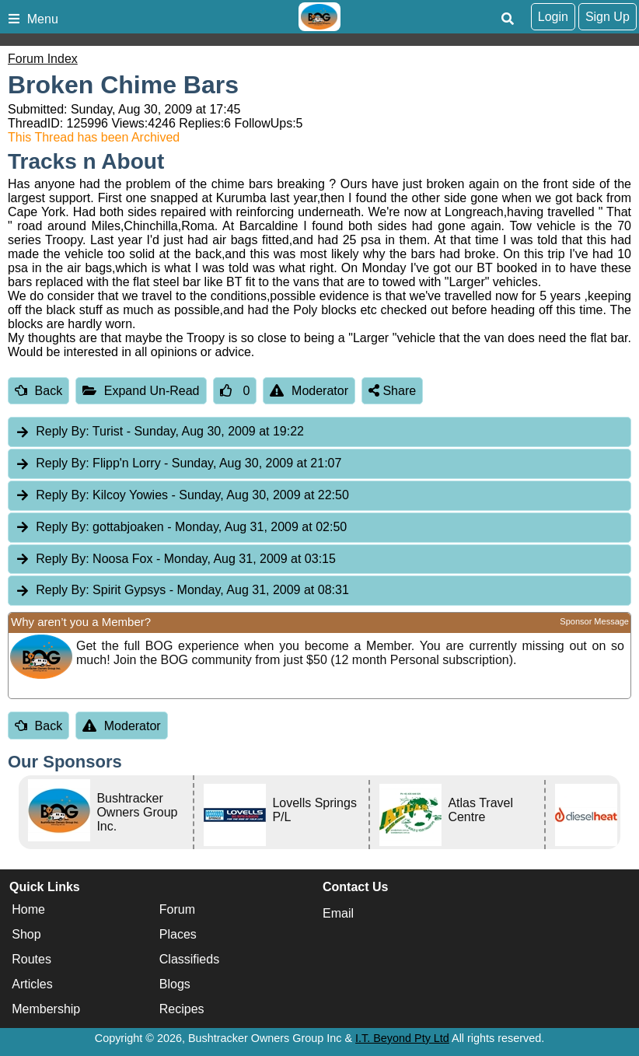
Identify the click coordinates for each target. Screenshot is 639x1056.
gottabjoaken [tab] (181, 527)
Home (28, 909)
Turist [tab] (159, 432)
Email (338, 913)
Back (38, 390)
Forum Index (43, 58)
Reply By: (62, 431)
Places (178, 934)
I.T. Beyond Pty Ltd (402, 1038)
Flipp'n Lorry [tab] (178, 464)
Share (392, 390)
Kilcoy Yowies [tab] (182, 496)
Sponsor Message (594, 621)
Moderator (309, 390)
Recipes (181, 1009)
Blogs (174, 984)
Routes (31, 959)
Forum (177, 909)
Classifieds (189, 959)
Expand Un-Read (140, 390)
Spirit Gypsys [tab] (182, 590)
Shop (26, 934)
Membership (46, 1009)
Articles (32, 984)
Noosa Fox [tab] (175, 559)
